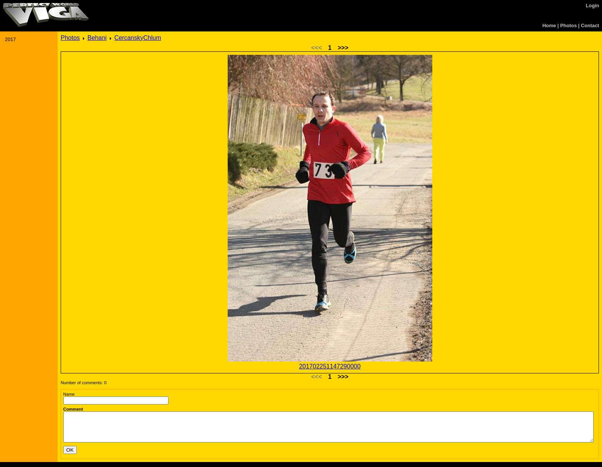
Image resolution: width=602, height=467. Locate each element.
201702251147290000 (330, 366)
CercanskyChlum (137, 38)
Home (549, 25)
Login (592, 5)
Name (69, 394)
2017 (10, 39)
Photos (568, 25)
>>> (342, 47)
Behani (97, 38)
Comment (73, 409)
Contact (590, 25)
